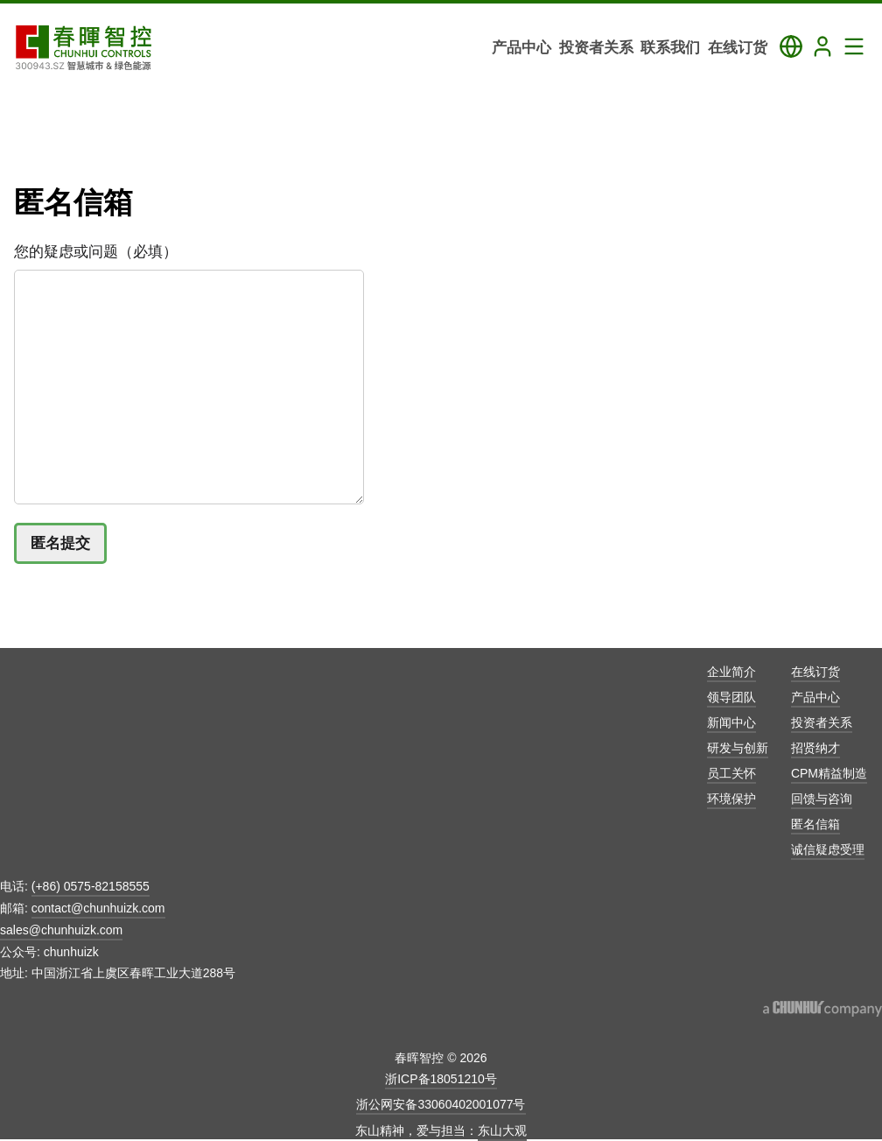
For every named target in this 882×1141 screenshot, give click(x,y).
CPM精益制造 (829, 773)
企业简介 (731, 672)
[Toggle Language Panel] (791, 46)
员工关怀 (731, 773)
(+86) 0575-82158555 (91, 886)
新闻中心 (731, 722)
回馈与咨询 (821, 799)
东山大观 (502, 1130)
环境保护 (731, 799)
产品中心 (815, 697)
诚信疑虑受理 (827, 849)
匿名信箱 (815, 824)
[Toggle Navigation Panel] (854, 46)
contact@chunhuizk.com (98, 908)
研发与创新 (737, 748)
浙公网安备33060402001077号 (440, 1104)
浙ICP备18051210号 (441, 1079)
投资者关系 (821, 722)
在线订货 (815, 672)
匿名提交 (60, 543)
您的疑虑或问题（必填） (96, 251)
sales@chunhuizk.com (61, 930)
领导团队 (731, 697)
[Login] (822, 46)
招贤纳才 (815, 748)
